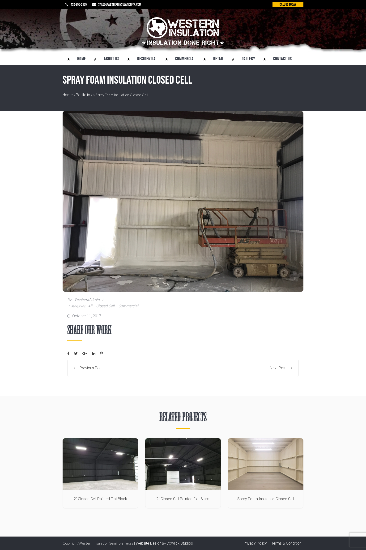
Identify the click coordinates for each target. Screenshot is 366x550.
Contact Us (282, 59)
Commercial (185, 59)
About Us (111, 59)
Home (81, 59)
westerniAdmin (86, 299)
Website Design (148, 543)
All (90, 306)
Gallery (248, 59)
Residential (147, 59)
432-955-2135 (79, 5)
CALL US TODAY (288, 5)
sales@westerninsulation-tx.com (119, 5)
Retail (218, 59)
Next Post (281, 368)
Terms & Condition (286, 543)
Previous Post (88, 368)
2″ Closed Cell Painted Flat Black (100, 499)
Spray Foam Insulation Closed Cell (265, 499)
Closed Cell (105, 306)
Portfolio (83, 95)
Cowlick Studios (179, 543)
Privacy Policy (255, 543)
